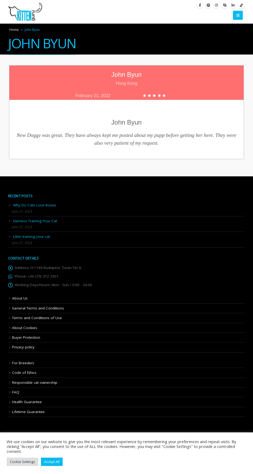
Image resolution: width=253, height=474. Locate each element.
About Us (20, 298)
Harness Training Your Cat (35, 220)
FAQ (15, 392)
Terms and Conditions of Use (37, 317)
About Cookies (24, 327)
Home (14, 29)
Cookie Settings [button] (22, 461)
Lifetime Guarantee (28, 411)
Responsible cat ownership (34, 382)
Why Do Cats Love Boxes (34, 205)
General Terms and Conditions (38, 308)
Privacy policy (23, 347)
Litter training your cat (31, 236)
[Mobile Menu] (238, 15)
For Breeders (23, 362)
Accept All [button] (51, 461)
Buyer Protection (26, 337)
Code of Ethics (24, 372)
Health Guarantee (27, 401)
